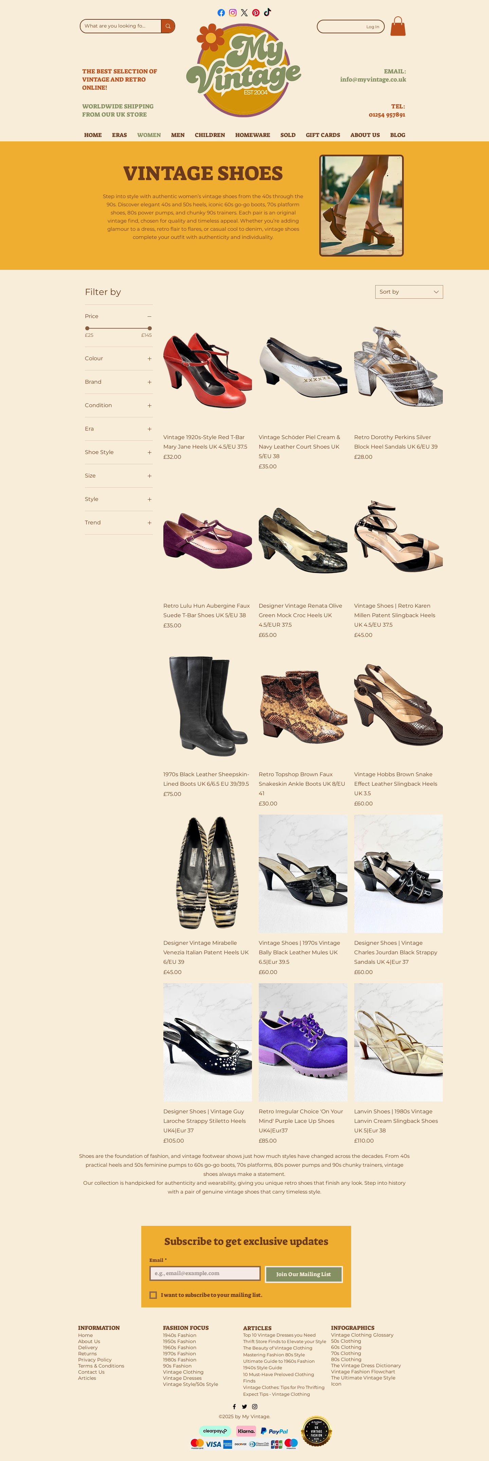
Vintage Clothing (183, 1372)
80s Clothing (346, 1359)
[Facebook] (221, 13)
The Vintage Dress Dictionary (366, 1365)
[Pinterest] (256, 13)
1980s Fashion (179, 1360)
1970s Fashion (179, 1354)
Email (158, 1260)
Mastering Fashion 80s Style (274, 1354)
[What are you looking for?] (116, 26)
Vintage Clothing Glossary (362, 1335)
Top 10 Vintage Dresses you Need (279, 1335)
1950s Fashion (179, 1341)
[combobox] (409, 292)
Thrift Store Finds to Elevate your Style (284, 1341)
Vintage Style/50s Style (190, 1384)
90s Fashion (177, 1366)
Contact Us (91, 1372)
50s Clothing (346, 1341)
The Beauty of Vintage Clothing (277, 1348)
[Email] (203, 1273)
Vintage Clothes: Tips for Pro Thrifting (284, 1387)
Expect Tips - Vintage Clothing (276, 1394)
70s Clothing (346, 1353)
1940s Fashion (179, 1335)
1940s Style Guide (262, 1367)
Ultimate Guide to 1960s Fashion (279, 1361)
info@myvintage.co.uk (373, 79)
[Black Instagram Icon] (254, 1406)
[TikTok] (267, 13)
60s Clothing (346, 1347)
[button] (398, 26)
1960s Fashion (179, 1347)
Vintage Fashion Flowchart (363, 1372)
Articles (87, 1378)
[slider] (87, 328)
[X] (244, 13)
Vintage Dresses (182, 1378)
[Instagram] (233, 13)
